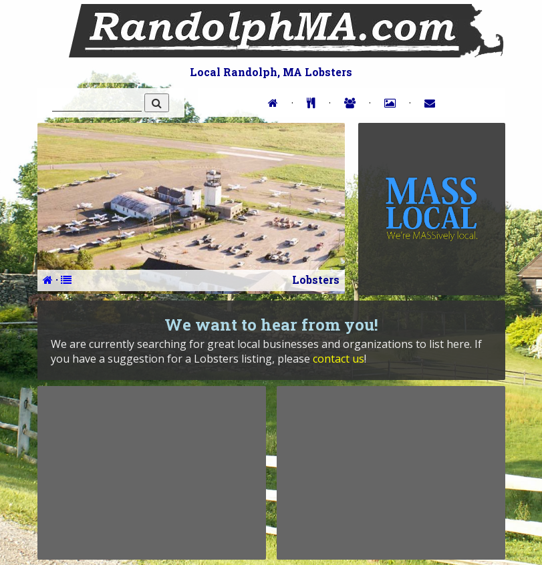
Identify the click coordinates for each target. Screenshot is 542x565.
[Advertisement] (151, 472)
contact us (338, 358)
